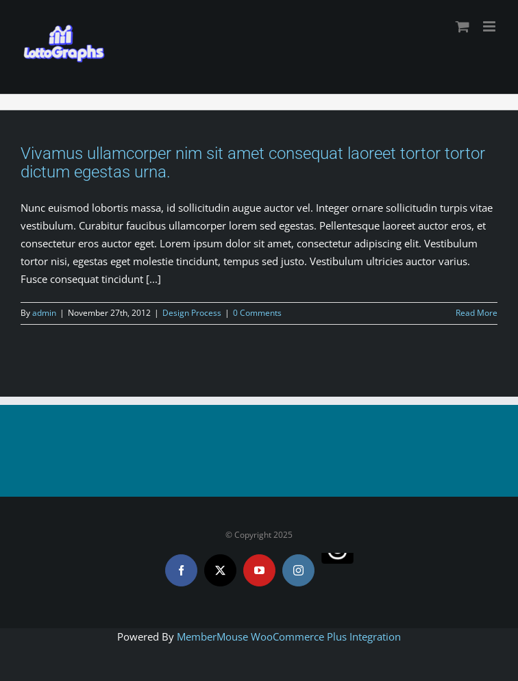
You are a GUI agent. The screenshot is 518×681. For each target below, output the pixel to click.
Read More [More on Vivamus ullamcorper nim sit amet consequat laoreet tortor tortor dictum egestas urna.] (476, 313)
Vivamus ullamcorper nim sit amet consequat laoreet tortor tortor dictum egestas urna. (253, 163)
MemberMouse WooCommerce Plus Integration (289, 636)
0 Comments (257, 313)
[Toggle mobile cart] (462, 26)
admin (44, 313)
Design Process (191, 313)
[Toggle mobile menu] (490, 26)
